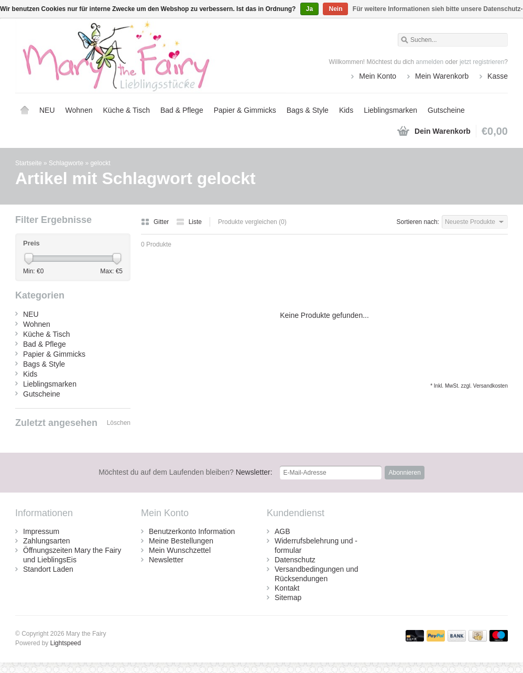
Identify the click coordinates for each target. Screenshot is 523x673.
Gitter (156, 222)
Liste (189, 222)
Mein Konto (377, 76)
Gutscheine (446, 110)
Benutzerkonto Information (192, 531)
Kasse (497, 76)
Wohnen (79, 110)
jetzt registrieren (482, 62)
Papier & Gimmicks (245, 110)
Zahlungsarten (46, 541)
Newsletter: (186, 472)
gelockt (100, 163)
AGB (282, 531)
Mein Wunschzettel (180, 550)
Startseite (24, 110)
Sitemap (288, 597)
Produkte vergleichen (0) (252, 222)
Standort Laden (48, 569)
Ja (309, 9)
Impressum (41, 531)
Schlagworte (66, 163)
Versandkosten (490, 386)
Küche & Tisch (126, 110)
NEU (47, 110)
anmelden (430, 62)
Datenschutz (295, 560)
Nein (335, 9)
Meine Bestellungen (181, 541)
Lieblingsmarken (390, 110)
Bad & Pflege (181, 110)
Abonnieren (404, 472)
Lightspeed (65, 643)
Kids (346, 110)
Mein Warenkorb (441, 76)
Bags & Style (308, 110)
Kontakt (287, 588)
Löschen (118, 422)
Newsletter (166, 560)
